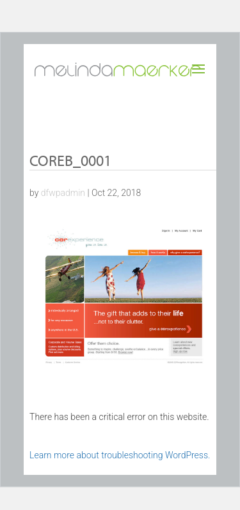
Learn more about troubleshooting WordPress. (119, 455)
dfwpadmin (63, 193)
